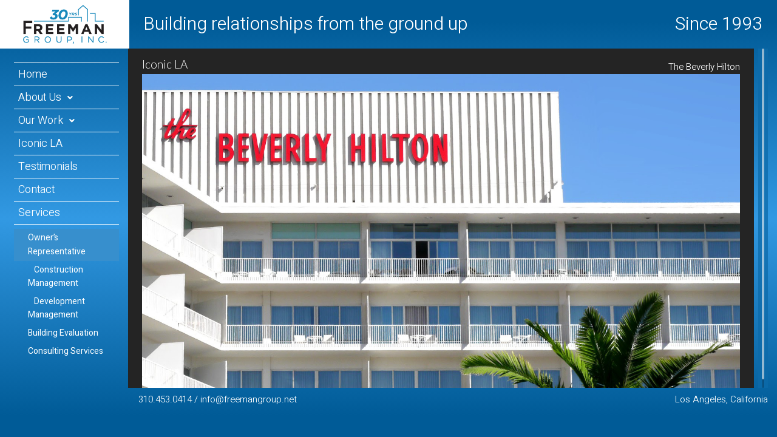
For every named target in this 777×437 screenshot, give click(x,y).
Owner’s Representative (57, 244)
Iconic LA (40, 143)
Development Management (56, 308)
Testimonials (48, 166)
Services (39, 213)
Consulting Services (65, 351)
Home (32, 74)
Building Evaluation (63, 333)
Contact (36, 189)
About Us (39, 97)
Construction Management (55, 276)
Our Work (40, 120)
